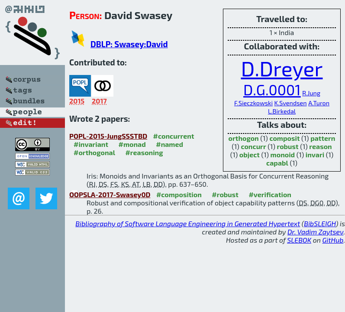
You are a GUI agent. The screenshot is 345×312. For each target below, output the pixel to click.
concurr (253, 146)
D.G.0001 (272, 89)
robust (287, 146)
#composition (179, 194)
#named (169, 144)
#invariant (91, 144)
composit (284, 138)
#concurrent (173, 136)
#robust (225, 194)
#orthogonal (94, 152)
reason (320, 146)
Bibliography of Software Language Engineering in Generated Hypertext (187, 223)
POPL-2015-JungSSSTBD (108, 136)
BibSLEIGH (319, 223)
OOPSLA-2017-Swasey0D (109, 194)
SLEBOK (299, 240)
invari (315, 154)
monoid (283, 154)
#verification (269, 194)
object (249, 154)
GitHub (333, 240)
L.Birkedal (282, 111)
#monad (132, 144)
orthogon (244, 138)
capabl (277, 163)
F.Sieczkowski (253, 103)
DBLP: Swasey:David (129, 44)
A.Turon (318, 103)
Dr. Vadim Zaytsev (315, 232)
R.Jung (311, 93)
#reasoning (144, 152)
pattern (322, 138)
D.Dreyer (281, 68)
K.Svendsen (290, 103)
